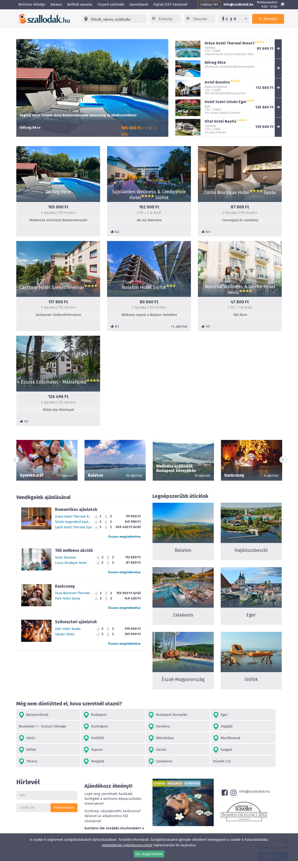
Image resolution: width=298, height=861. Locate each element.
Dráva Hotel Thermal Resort (76, 517)
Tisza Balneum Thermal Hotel (77, 593)
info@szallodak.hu (238, 5)
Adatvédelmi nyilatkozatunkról (127, 845)
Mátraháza (31, 738)
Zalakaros (190, 750)
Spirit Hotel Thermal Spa (73, 527)
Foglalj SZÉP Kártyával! (170, 5)
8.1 (115, 326)
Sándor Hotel (64, 634)
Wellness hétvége (31, 5)
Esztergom (31, 726)
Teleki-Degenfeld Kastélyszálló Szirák (83, 522)
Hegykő (134, 726)
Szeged (28, 750)
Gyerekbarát (138, 5)
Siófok (133, 738)
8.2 (115, 232)
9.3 (24, 421)
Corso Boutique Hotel (71, 563)
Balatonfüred (33, 715)
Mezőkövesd (85, 738)
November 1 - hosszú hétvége (255, 715)
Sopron (187, 738)
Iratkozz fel (209, 5)
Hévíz (186, 726)
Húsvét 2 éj (239, 749)
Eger (185, 715)
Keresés (268, 23)
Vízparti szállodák (111, 5)
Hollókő (241, 726)
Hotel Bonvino (65, 557)
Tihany (81, 750)
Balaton (56, 5)
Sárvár (240, 738)
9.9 (205, 326)
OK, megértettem (149, 854)
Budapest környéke (144, 715)
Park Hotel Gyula (67, 598)
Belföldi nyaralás (79, 5)
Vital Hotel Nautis (68, 629)
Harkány (82, 726)
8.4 (205, 232)
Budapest (83, 715)
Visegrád (135, 750)
